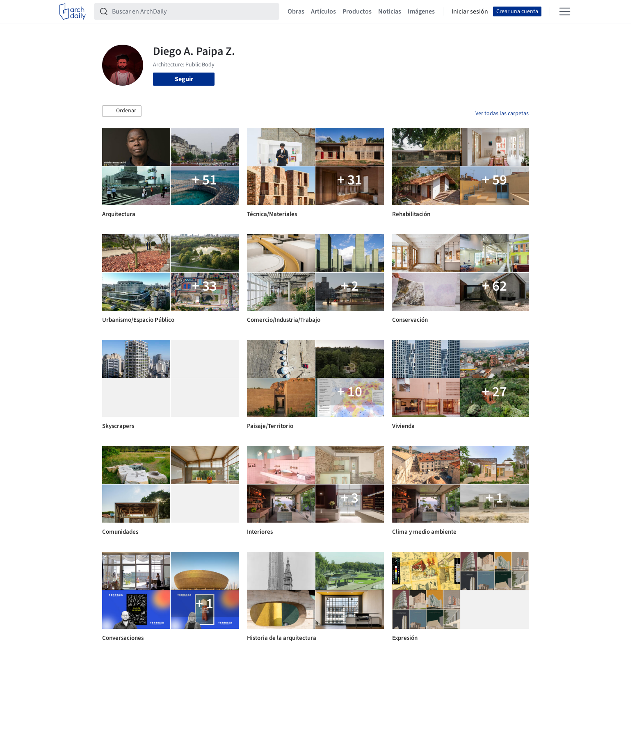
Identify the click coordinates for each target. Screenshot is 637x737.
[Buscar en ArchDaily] (193, 11)
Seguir (184, 79)
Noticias (389, 11)
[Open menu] (564, 11)
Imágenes (421, 11)
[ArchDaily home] (72, 11)
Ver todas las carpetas (502, 113)
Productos (357, 11)
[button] (122, 111)
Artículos (323, 11)
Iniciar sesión (470, 11)
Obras (296, 11)
